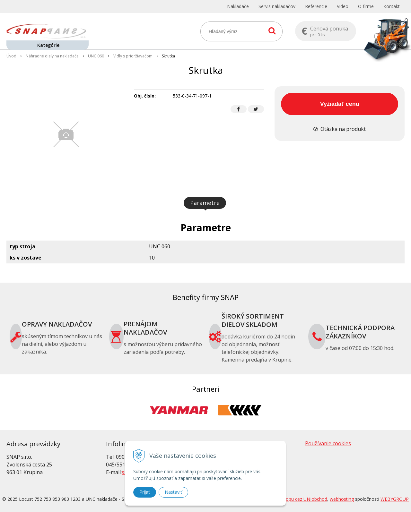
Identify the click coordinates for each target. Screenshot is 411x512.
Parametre (205, 203)
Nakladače (238, 6)
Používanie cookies (328, 443)
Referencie (316, 6)
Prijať (144, 492)
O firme (366, 6)
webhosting (342, 499)
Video (342, 6)
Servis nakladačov (276, 6)
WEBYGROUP (394, 499)
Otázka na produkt (339, 128)
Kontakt (391, 6)
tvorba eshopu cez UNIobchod (295, 499)
